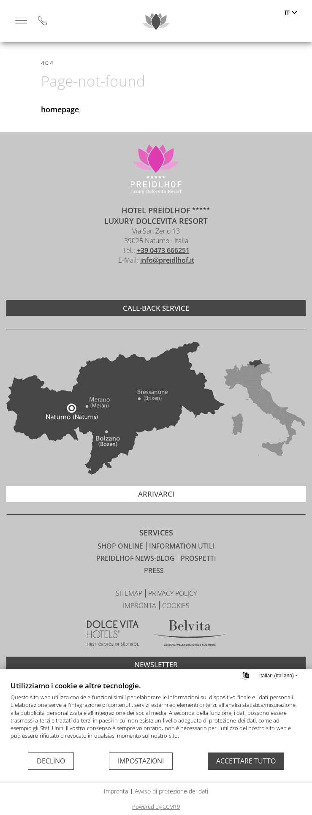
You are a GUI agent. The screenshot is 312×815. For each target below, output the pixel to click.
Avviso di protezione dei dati (171, 791)
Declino (51, 761)
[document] (156, 716)
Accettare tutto (246, 761)
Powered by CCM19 (156, 806)
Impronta (116, 791)
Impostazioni (141, 761)
